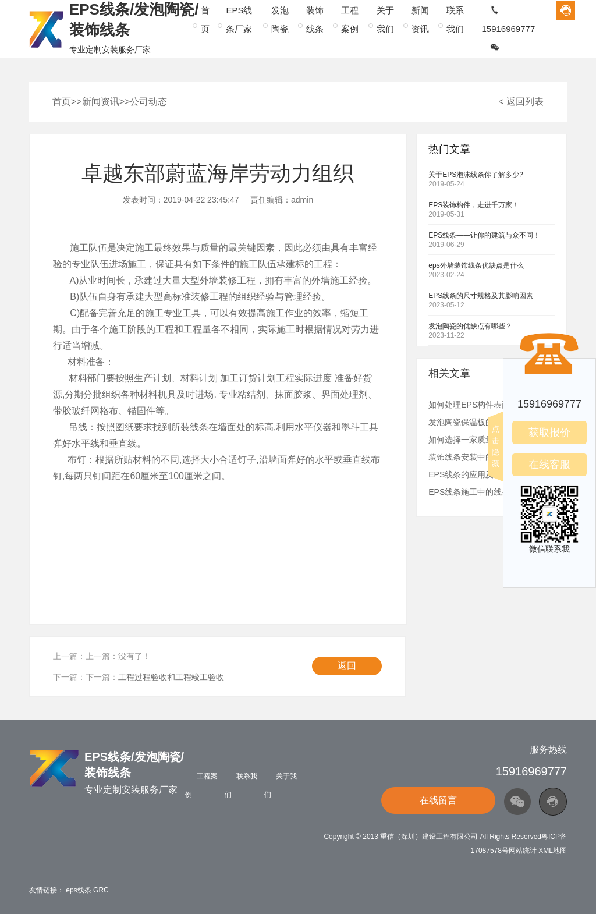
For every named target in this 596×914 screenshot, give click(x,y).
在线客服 (549, 464)
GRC (101, 890)
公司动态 (148, 102)
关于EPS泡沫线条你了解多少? (475, 175)
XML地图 (552, 850)
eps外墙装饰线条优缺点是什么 (475, 265)
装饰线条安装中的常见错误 (477, 457)
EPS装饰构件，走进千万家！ (473, 205)
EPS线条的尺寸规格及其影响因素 (480, 296)
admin (302, 199)
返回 (347, 666)
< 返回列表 (521, 102)
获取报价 (549, 432)
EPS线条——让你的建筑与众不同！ (484, 235)
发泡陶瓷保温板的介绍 (469, 422)
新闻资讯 (100, 102)
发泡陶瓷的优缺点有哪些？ (470, 326)
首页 (61, 102)
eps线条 (78, 890)
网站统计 (523, 850)
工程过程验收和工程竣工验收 (171, 677)
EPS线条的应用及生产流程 (477, 474)
